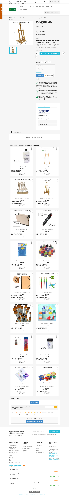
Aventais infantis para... (22, 261)
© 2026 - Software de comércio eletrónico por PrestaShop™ (34, 494)
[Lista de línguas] (35, 2)
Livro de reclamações (14, 462)
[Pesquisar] (52, 12)
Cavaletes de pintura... (47, 167)
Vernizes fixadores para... (22, 167)
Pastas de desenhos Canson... (22, 292)
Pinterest (49, 62)
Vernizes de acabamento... (47, 355)
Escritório (23, 6)
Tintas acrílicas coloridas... (47, 323)
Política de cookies (14, 450)
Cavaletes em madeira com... (47, 198)
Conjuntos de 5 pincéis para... (21, 355)
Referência (41, 115)
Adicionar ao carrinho (50, 53)
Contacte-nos (26, 448)
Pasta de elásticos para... (22, 229)
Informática (40, 6)
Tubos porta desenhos (47, 229)
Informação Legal (13, 460)
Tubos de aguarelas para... (22, 386)
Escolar (31, 6)
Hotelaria (49, 6)
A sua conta (40, 442)
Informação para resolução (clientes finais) (14, 454)
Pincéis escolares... (47, 292)
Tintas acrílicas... (47, 261)
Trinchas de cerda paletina (22, 198)
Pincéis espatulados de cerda (21, 323)
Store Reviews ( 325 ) (16, 465)
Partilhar (42, 62)
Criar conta (38, 450)
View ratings (39, 72)
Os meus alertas (40, 452)
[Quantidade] (37, 53)
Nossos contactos (27, 446)
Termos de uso (13, 445)
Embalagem (23, 9)
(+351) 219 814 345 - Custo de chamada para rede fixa (18, 2)
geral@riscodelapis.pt (54, 459)
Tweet (45, 62)
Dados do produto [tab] (44, 106)
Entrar (37, 448)
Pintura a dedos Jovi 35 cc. (47, 386)
